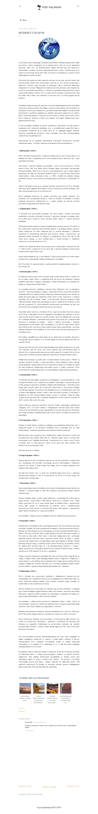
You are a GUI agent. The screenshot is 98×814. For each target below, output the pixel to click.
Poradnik (21, 708)
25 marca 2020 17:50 (39, 722)
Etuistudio (28, 722)
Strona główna (49, 787)
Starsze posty (73, 786)
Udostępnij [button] (22, 711)
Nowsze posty (25, 786)
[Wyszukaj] (78, 6)
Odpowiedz (29, 730)
